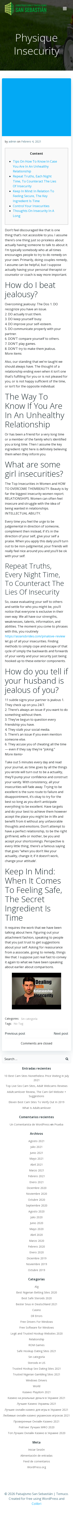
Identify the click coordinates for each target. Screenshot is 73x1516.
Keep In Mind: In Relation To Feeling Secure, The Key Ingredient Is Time (33, 196)
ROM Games (36, 1345)
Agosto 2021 (36, 1141)
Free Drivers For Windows (36, 1322)
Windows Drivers (36, 1380)
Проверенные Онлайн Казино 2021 (36, 1421)
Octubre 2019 (36, 1270)
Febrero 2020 (36, 1246)
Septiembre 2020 (36, 1205)
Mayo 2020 (36, 1229)
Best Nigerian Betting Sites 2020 (36, 1292)
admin (12, 141)
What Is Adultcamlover (36, 1108)
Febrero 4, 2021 (31, 141)
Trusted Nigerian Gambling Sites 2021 (36, 1374)
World (36, 1386)
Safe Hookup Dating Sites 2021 (36, 1351)
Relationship (36, 1339)
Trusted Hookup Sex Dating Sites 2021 (36, 1368)
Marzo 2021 (36, 1170)
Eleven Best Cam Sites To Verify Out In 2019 (36, 1102)
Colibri (36, 1504)
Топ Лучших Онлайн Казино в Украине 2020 (36, 1433)
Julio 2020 (36, 1217)
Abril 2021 (36, 1164)
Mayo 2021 (36, 1158)
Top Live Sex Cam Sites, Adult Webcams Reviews (37, 1086)
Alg (37, 1286)
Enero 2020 (36, 1252)
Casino (36, 1310)
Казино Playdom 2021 (36, 1392)
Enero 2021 (36, 1182)
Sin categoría (29, 1019)
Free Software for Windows (36, 1327)
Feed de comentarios (36, 1461)
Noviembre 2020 (36, 1193)
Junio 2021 (36, 1153)
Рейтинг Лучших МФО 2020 (37, 1427)
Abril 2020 (36, 1235)
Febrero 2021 (36, 1176)
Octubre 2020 (36, 1199)
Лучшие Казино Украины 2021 (36, 1403)
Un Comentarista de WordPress (30, 1124)
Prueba (58, 1124)
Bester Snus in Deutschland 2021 (36, 1304)
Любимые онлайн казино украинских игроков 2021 (36, 1415)
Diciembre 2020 (37, 1188)
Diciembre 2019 (37, 1258)
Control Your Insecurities (31, 206)
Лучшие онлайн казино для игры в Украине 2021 (36, 1409)
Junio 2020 (36, 1223)
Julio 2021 (36, 1147)
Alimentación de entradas (36, 1455)
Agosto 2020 (36, 1211)
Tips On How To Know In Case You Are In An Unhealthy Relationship (35, 166)
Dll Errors (36, 1316)
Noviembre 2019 (36, 1264)
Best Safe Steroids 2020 (36, 1298)
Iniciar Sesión (36, 1449)
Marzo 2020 (36, 1241)
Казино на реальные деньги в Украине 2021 (36, 1398)
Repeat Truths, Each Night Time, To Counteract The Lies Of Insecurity (34, 181)
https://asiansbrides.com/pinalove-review (35, 636)
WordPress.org (36, 1467)
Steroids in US (36, 1363)
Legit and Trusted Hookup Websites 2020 (37, 1333)
